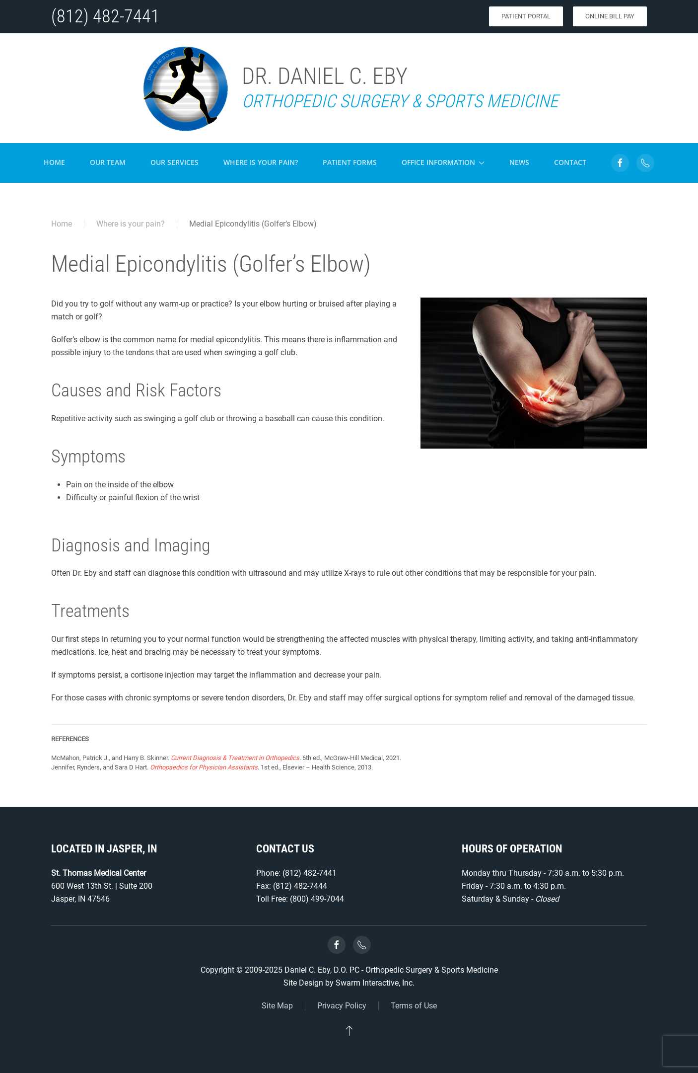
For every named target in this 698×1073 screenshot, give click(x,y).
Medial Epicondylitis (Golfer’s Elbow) (253, 224)
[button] (349, 1030)
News (519, 162)
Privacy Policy (341, 1005)
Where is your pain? (260, 162)
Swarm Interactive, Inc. (375, 983)
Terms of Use (414, 1005)
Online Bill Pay (609, 16)
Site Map (277, 1005)
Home (54, 162)
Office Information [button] (443, 162)
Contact (570, 162)
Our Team (108, 162)
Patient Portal (526, 16)
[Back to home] (184, 88)
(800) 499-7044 (317, 899)
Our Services (174, 162)
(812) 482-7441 (105, 16)
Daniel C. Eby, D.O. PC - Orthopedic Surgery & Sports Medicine (391, 970)
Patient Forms (350, 162)
